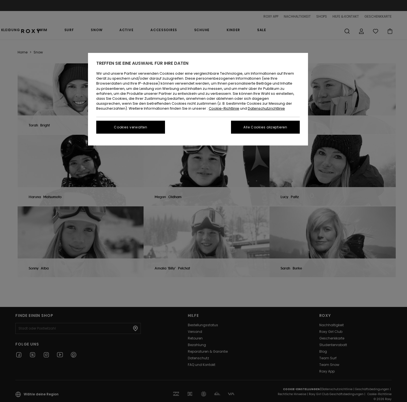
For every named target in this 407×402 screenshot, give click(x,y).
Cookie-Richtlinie (224, 108)
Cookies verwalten (130, 127)
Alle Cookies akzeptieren (265, 127)
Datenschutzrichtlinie (266, 108)
